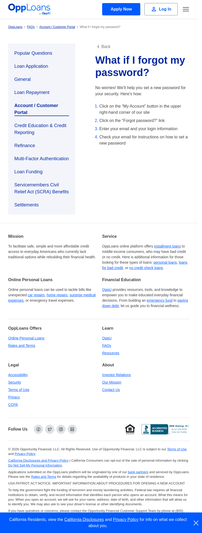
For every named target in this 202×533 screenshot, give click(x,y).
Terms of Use (18, 390)
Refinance (24, 145)
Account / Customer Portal (36, 109)
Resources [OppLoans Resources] (110, 353)
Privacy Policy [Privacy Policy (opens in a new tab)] (25, 454)
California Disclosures (84, 519)
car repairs (36, 295)
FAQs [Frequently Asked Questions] (106, 346)
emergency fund (159, 300)
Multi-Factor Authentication (41, 158)
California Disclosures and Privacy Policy (38, 460)
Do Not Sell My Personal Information (35, 465)
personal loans (165, 262)
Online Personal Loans (26, 338)
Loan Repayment (31, 92)
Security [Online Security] (14, 382)
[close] (196, 523)
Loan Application (31, 66)
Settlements (26, 204)
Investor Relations (116, 375)
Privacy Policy (126, 519)
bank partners (138, 472)
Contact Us (111, 390)
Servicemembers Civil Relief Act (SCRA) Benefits (41, 188)
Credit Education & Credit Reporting (40, 129)
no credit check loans (146, 268)
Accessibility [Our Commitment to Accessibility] (18, 375)
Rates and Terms (21, 346)
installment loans (167, 246)
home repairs (57, 295)
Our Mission (111, 382)
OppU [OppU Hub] (107, 290)
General (22, 79)
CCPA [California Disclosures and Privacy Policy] (13, 405)
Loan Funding (28, 171)
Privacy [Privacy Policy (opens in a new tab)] (14, 397)
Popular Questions (33, 53)
